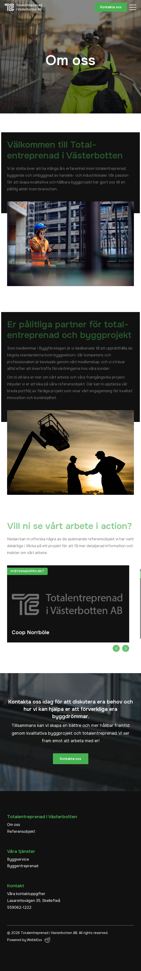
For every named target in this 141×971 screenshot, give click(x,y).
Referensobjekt (21, 831)
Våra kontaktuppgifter (26, 893)
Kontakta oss (111, 7)
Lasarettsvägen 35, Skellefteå (33, 900)
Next (125, 648)
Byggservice (18, 859)
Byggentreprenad (22, 865)
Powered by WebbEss (28, 940)
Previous (116, 648)
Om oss (13, 824)
